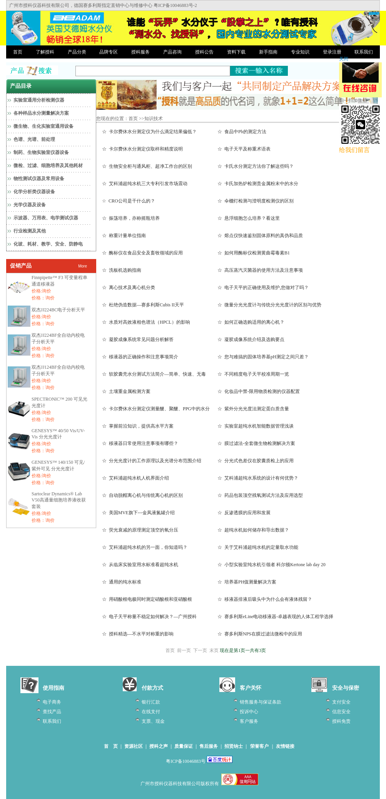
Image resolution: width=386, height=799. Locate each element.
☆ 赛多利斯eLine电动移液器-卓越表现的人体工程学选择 (275, 616)
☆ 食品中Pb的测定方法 (241, 131)
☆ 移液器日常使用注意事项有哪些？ (140, 443)
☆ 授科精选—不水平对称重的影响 (138, 634)
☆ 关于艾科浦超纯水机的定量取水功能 (257, 547)
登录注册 (332, 52)
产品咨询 (172, 52)
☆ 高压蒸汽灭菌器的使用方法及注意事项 (260, 270)
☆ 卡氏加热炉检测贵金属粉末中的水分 (257, 183)
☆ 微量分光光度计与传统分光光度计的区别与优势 (269, 305)
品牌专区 (108, 52)
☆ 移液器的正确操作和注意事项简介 (140, 356)
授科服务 (140, 52)
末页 (214, 650)
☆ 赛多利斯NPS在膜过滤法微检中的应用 (259, 634)
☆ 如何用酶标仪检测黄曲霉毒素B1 (253, 253)
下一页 (200, 650)
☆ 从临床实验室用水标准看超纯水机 (140, 564)
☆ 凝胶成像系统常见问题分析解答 (138, 339)
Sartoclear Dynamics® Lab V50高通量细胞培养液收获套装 (59, 500)
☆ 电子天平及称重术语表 (244, 149)
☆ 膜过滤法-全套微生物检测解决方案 (256, 443)
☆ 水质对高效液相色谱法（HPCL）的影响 (146, 322)
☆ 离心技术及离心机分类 (128, 287)
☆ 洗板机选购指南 (121, 270)
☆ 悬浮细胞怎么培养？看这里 (248, 218)
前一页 (184, 650)
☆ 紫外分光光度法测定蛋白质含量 (253, 408)
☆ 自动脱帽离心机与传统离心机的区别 (142, 495)
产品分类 (77, 52)
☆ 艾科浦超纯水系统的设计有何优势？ (257, 478)
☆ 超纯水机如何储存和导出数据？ (253, 530)
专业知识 (300, 52)
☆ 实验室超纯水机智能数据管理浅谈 (255, 426)
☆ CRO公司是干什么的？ (128, 201)
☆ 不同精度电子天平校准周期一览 (253, 374)
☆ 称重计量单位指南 (124, 235)
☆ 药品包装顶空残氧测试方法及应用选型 (260, 495)
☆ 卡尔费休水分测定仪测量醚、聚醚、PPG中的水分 (156, 408)
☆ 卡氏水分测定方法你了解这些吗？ (255, 166)
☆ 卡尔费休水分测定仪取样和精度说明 (142, 149)
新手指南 (268, 52)
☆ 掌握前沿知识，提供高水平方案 (138, 426)
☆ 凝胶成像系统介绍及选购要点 (250, 339)
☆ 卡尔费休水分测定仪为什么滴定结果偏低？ (149, 131)
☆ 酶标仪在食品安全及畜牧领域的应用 (142, 253)
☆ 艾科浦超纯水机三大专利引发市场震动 (144, 183)
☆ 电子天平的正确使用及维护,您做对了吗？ (263, 287)
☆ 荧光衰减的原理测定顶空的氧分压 (140, 530)
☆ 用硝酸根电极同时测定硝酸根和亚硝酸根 (147, 599)
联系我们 (363, 52)
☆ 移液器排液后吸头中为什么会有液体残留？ (264, 599)
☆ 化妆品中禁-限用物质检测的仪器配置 (258, 391)
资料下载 (236, 52)
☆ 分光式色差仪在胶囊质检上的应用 (255, 460)
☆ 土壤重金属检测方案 (126, 391)
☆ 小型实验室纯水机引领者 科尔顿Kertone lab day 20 (271, 564)
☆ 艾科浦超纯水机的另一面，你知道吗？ (144, 547)
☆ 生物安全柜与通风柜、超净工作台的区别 (147, 166)
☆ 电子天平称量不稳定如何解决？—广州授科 (149, 616)
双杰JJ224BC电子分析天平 (58, 310)
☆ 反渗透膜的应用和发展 (244, 512)
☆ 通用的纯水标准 (121, 582)
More (82, 266)
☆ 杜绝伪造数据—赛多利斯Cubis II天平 (143, 305)
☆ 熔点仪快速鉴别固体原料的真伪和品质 (260, 235)
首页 (17, 52)
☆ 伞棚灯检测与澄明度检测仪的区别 (255, 201)
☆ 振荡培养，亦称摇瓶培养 (131, 218)
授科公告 (204, 52)
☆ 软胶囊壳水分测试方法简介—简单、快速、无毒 (154, 374)
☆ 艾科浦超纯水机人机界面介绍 (135, 478)
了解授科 (45, 52)
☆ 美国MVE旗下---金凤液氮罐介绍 (138, 512)
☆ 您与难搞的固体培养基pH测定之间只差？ (263, 356)
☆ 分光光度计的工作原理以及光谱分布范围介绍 (151, 460)
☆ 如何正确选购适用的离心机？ (250, 322)
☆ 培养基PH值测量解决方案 (246, 582)
